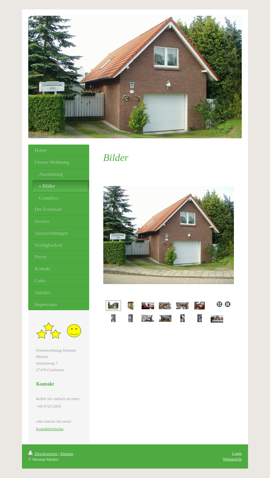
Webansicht (232, 459)
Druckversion (43, 453)
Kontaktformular (49, 428)
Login (237, 453)
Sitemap (66, 453)
